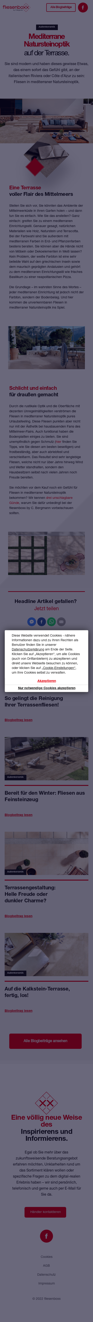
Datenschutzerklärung (28, 649)
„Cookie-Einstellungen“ (58, 668)
